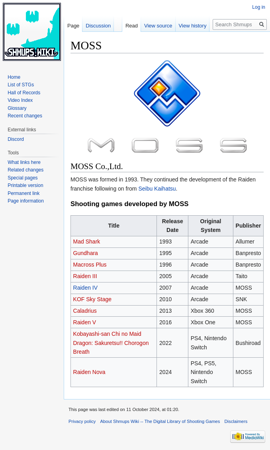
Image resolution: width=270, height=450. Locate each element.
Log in (258, 7)
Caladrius (85, 311)
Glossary (17, 108)
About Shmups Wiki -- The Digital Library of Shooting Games (160, 421)
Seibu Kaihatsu (157, 188)
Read (131, 26)
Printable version (25, 185)
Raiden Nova (89, 372)
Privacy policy (82, 421)
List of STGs (21, 85)
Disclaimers (236, 421)
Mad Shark (86, 241)
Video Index (20, 100)
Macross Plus (90, 264)
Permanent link (23, 193)
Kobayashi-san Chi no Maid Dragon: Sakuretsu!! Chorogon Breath (111, 343)
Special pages (22, 178)
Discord (16, 139)
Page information (26, 201)
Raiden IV (85, 287)
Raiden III (85, 276)
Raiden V (84, 322)
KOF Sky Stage (92, 299)
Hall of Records (24, 92)
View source (158, 26)
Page (73, 26)
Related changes (25, 170)
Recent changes (25, 116)
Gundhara (85, 253)
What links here (24, 162)
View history (193, 26)
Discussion (98, 26)
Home (14, 77)
